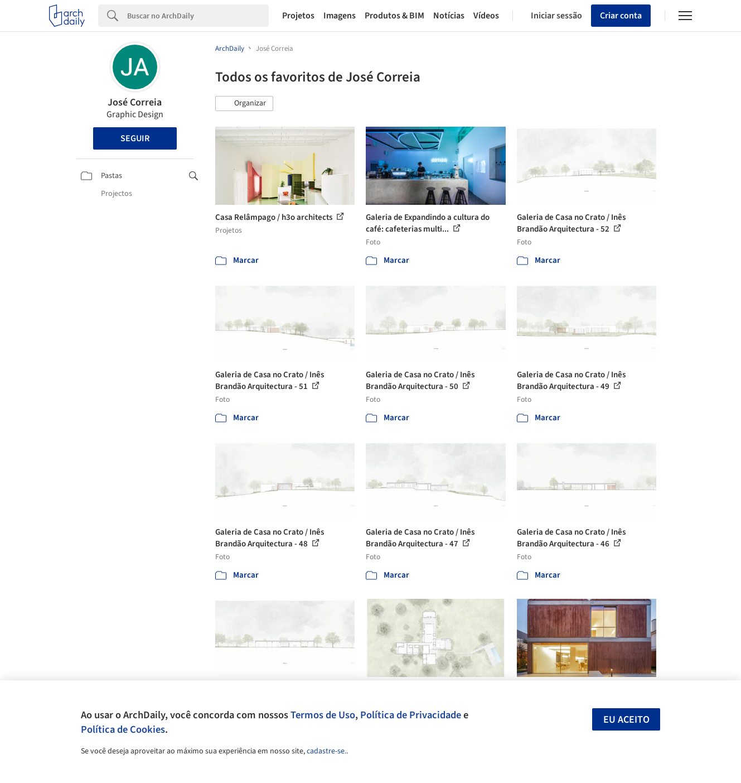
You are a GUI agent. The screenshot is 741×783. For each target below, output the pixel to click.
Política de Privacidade (410, 715)
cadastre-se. (326, 751)
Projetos (298, 15)
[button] (244, 104)
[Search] (198, 15)
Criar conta (621, 15)
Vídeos (486, 15)
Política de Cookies (123, 729)
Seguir (134, 138)
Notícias (448, 15)
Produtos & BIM (394, 15)
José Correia (135, 102)
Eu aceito (626, 720)
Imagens (339, 15)
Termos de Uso (322, 715)
